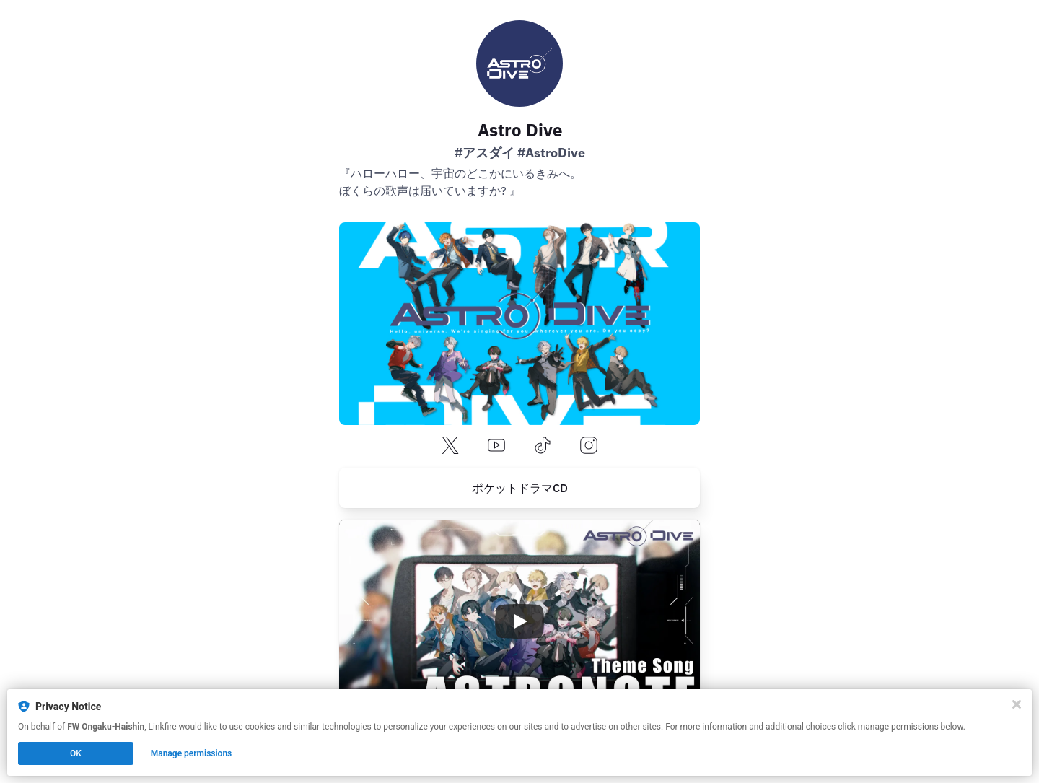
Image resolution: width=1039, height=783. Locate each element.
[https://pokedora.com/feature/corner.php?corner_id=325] (519, 488)
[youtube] (496, 446)
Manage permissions (191, 753)
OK (76, 753)
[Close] (1016, 704)
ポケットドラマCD (520, 488)
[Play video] (519, 621)
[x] (450, 446)
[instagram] (589, 446)
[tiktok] (543, 446)
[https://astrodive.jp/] (519, 323)
